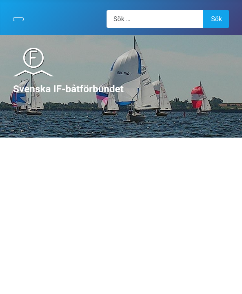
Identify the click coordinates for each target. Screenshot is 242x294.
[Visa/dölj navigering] (18, 19)
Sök (216, 19)
